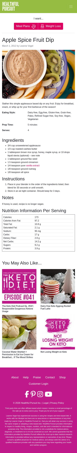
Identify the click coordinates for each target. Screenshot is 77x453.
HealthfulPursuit (10, 6)
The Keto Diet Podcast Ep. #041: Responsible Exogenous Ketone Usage (18, 309)
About (14, 377)
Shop (62, 377)
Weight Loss (50, 26)
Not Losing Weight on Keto (54, 352)
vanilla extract (32, 165)
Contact (50, 377)
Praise (37, 377)
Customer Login (38, 383)
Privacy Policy (57, 403)
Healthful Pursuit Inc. (31, 403)
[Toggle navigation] (71, 6)
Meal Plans (26, 26)
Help (26, 377)
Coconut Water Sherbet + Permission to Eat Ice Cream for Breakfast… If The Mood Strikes (17, 354)
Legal (45, 403)
